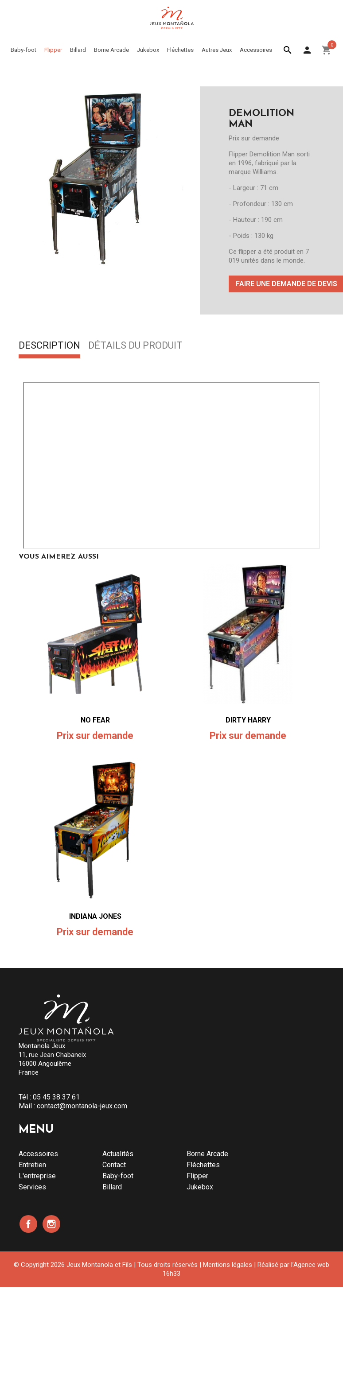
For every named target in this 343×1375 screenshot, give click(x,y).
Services (32, 1187)
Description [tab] (49, 346)
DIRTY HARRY (248, 720)
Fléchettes (203, 1165)
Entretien (32, 1165)
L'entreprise (37, 1176)
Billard (112, 1187)
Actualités (117, 1154)
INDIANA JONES (95, 916)
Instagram (51, 1224)
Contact (114, 1165)
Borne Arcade (207, 1154)
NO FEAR (95, 720)
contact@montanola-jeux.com (82, 1106)
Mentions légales (227, 1265)
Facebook (28, 1224)
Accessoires (38, 1154)
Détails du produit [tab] (135, 346)
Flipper (197, 1176)
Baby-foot (117, 1176)
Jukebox (200, 1187)
